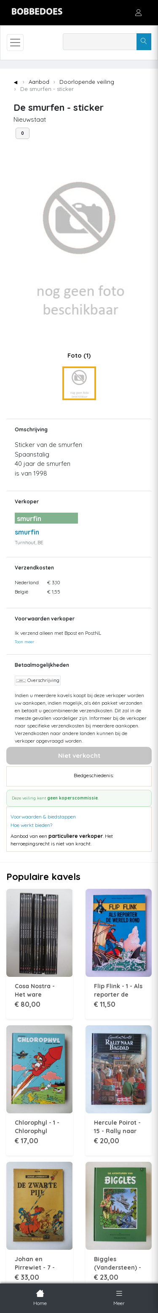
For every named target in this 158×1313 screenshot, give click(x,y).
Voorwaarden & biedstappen (43, 816)
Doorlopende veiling (86, 81)
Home (40, 1297)
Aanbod (39, 81)
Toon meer (24, 641)
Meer (119, 1297)
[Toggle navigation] (15, 42)
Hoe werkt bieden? (31, 825)
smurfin (27, 532)
